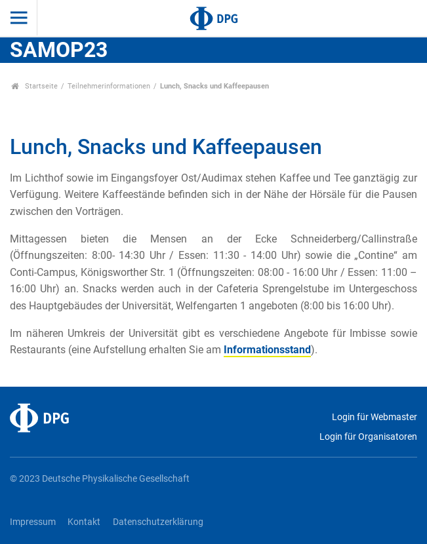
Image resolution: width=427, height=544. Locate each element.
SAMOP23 (59, 49)
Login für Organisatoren (368, 436)
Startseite (34, 86)
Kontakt (84, 522)
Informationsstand (267, 349)
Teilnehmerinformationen (109, 86)
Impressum (33, 522)
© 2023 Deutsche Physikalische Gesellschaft (100, 478)
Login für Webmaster (374, 417)
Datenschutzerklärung (158, 522)
